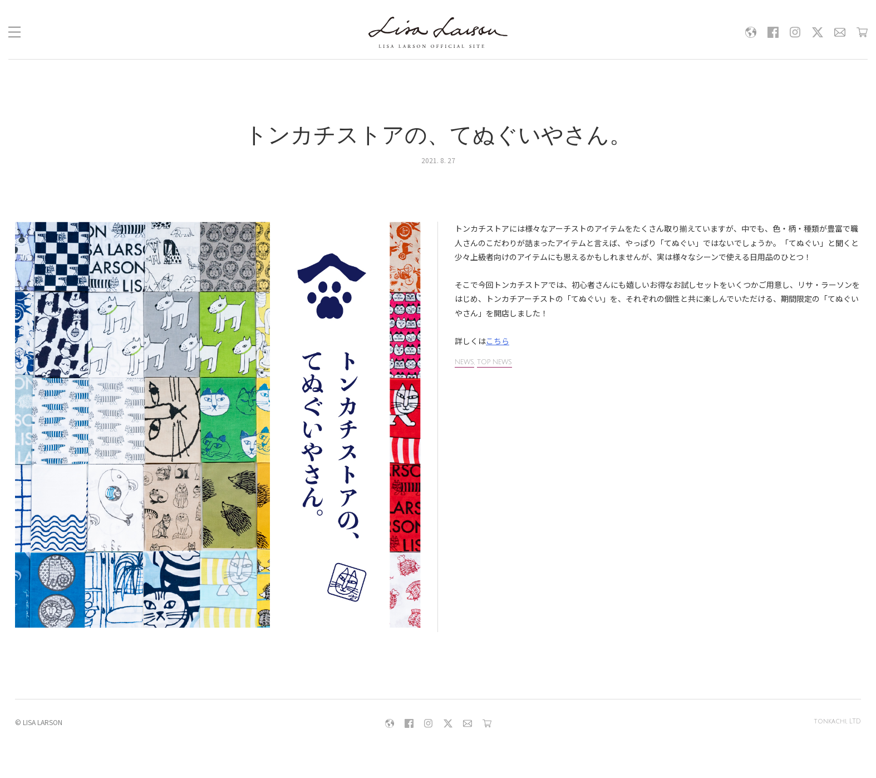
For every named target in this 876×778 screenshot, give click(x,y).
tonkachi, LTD (837, 722)
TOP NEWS (494, 362)
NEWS (464, 362)
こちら (497, 340)
